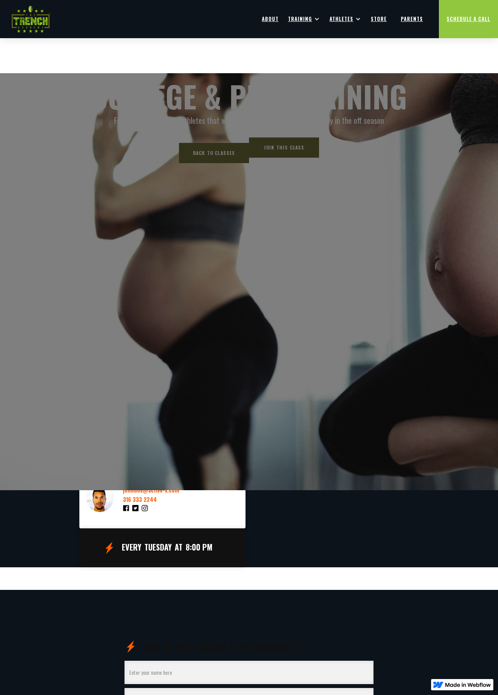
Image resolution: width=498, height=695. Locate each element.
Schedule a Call (468, 19)
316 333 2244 (140, 499)
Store (379, 19)
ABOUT (270, 19)
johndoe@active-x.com (151, 490)
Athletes (341, 19)
